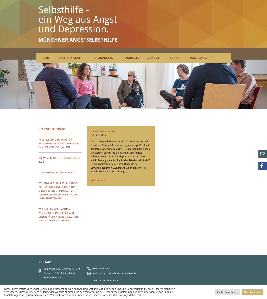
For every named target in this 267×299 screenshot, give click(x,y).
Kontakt (175, 57)
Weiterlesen (99, 180)
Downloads (198, 57)
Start (46, 57)
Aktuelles (132, 57)
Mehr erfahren (137, 295)
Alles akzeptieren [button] (252, 292)
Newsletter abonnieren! (106, 280)
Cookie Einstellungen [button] (227, 292)
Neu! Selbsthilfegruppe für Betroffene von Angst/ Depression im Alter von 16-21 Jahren (60, 143)
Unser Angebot (105, 57)
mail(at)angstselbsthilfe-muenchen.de (114, 273)
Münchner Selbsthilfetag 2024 (57, 172)
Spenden (154, 57)
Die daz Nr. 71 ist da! (103, 131)
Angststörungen (72, 57)
